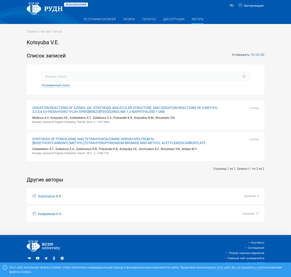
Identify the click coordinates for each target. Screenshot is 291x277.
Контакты (257, 242)
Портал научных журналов (246, 253)
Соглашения (256, 247)
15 (252, 60)
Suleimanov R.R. (50, 202)
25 (257, 60)
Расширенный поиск (56, 91)
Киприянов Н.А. (50, 220)
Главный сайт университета (246, 258)
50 (262, 60)
